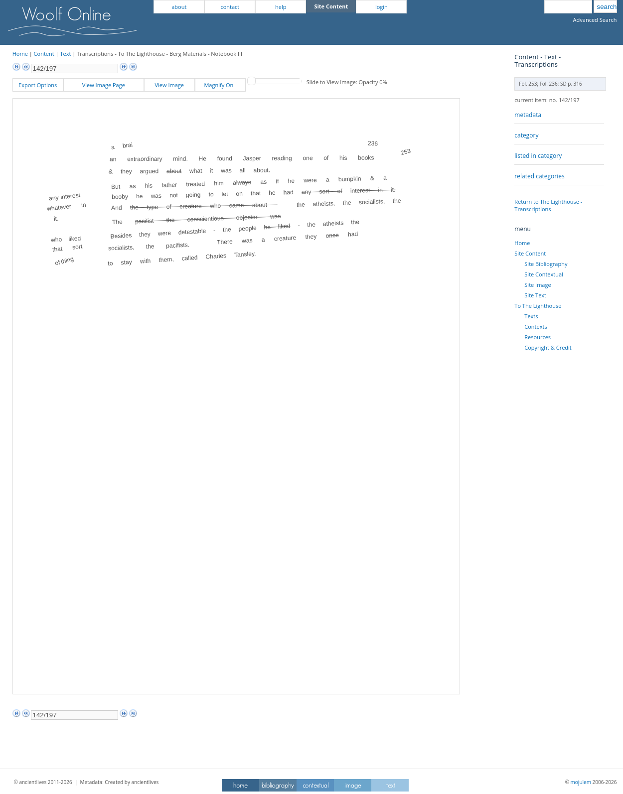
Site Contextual (543, 274)
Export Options (37, 85)
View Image (169, 85)
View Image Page (103, 85)
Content (44, 53)
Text (65, 53)
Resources (537, 337)
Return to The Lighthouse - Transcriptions (548, 205)
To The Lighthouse (537, 305)
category (526, 135)
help (280, 6)
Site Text (535, 295)
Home (20, 53)
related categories (539, 176)
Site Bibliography (545, 263)
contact (229, 6)
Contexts (535, 326)
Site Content (530, 253)
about (178, 6)
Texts (531, 316)
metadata (527, 115)
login (381, 6)
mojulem (581, 782)
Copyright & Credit (547, 347)
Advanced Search (595, 19)
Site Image (537, 284)
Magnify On (220, 85)
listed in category (538, 155)
